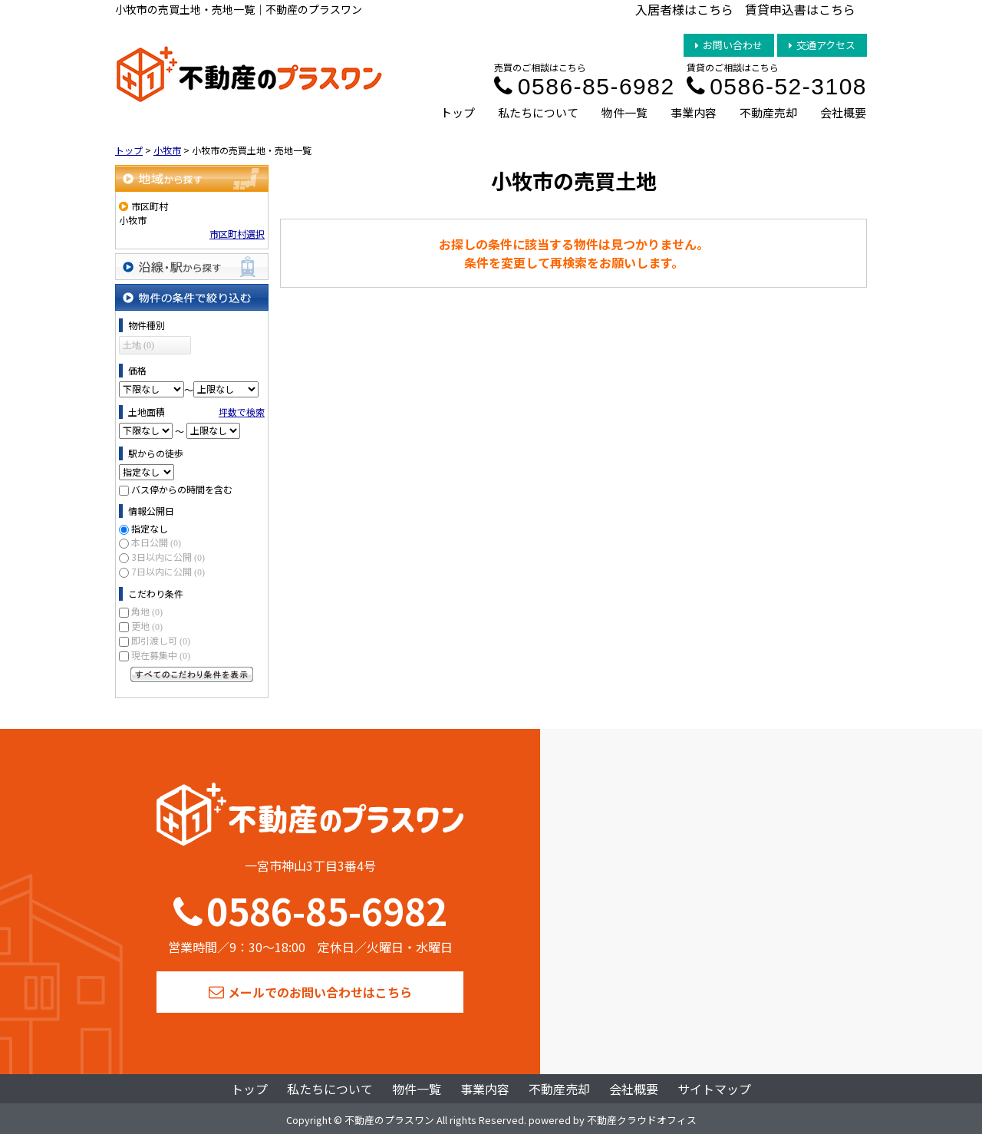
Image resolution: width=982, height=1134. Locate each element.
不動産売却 (768, 112)
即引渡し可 (160, 640)
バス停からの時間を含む (181, 489)
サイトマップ (714, 1089)
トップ (457, 112)
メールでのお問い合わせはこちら (310, 992)
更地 (147, 625)
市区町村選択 (237, 233)
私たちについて (538, 112)
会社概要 (843, 112)
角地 (147, 611)
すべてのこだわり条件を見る (191, 674)
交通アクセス (822, 45)
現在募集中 (160, 654)
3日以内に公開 (168, 556)
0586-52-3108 (777, 86)
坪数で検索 (242, 411)
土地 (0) (138, 345)
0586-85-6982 (584, 86)
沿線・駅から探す (192, 266)
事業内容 (694, 112)
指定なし (149, 528)
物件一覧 (624, 112)
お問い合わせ (729, 45)
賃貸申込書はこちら (800, 9)
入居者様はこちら (684, 9)
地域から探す (192, 178)
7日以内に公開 (168, 571)
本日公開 (156, 542)
